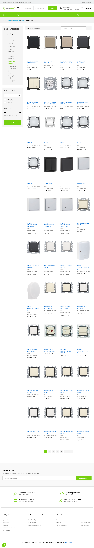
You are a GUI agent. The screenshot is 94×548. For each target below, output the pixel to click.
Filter (12, 122)
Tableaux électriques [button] (51, 15)
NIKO (8, 100)
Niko (8, 43)
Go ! (52, 8)
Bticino (9, 37)
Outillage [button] (22, 15)
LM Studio (68, 542)
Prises (10, 46)
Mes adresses (85, 525)
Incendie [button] (81, 15)
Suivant (69, 452)
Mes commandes (86, 522)
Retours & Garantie (61, 525)
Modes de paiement (62, 520)
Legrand (9, 81)
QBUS (8, 102)
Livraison (58, 522)
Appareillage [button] (8, 15)
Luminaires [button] (34, 15)
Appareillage (9, 34)
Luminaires (5, 522)
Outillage (5, 525)
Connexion (86, 8)
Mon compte (85, 520)
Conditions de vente (34, 525)
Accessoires (6, 530)
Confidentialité (32, 522)
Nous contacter (87, 2)
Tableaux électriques (8, 527)
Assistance (66, 7)
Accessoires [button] (69, 15)
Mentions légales (33, 520)
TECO (9, 40)
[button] (4, 545)
